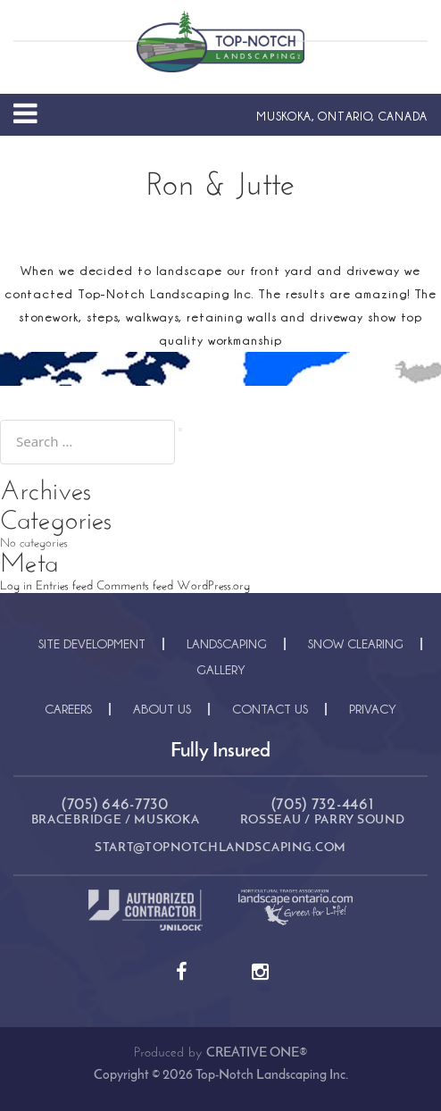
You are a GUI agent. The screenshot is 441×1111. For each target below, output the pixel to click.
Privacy (372, 708)
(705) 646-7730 (115, 805)
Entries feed (64, 586)
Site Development (92, 643)
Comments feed (134, 586)
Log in (16, 586)
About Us (162, 708)
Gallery (220, 669)
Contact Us (270, 708)
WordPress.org (213, 586)
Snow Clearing (356, 643)
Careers (68, 708)
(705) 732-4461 (322, 805)
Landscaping (227, 643)
